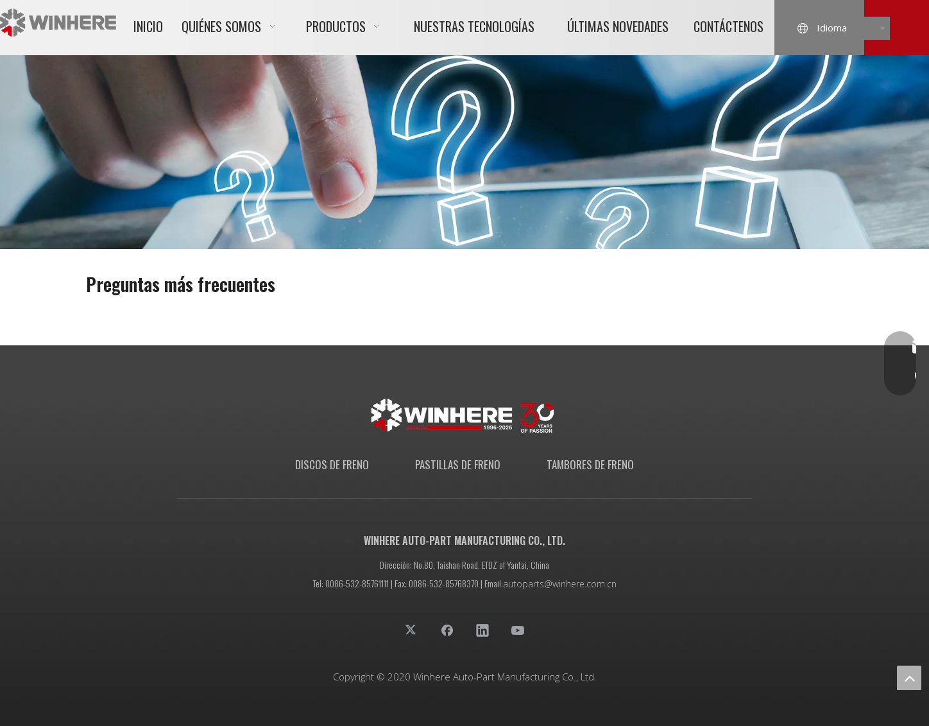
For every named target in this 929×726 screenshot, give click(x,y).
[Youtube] (517, 629)
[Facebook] (447, 629)
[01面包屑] (464, 152)
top (909, 678)
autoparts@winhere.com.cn (560, 584)
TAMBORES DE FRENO (590, 464)
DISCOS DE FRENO (332, 464)
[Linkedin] (482, 629)
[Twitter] (412, 629)
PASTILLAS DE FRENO (457, 464)
